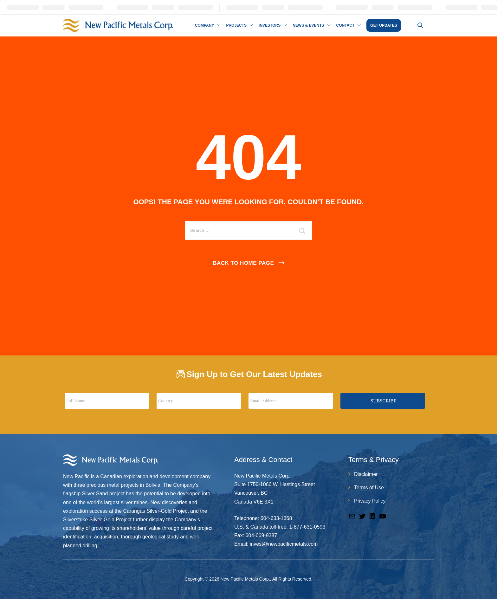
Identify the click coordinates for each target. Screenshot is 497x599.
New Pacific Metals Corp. (245, 579)
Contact (345, 25)
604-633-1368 (276, 518)
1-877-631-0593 (307, 527)
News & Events (308, 25)
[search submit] (302, 230)
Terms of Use (369, 487)
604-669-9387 (261, 535)
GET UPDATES (383, 25)
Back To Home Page (243, 263)
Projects (236, 25)
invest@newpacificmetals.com (284, 544)
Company (204, 25)
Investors (270, 25)
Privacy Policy (370, 501)
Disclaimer (366, 474)
